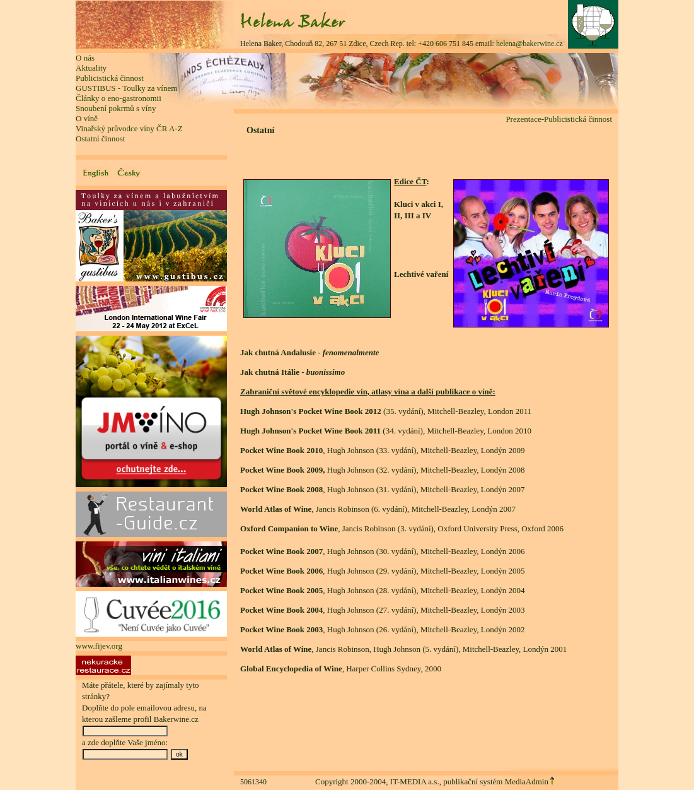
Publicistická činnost (110, 78)
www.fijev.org (99, 646)
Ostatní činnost (100, 138)
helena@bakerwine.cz (529, 43)
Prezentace (523, 119)
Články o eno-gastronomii (118, 98)
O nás (85, 57)
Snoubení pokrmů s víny (116, 108)
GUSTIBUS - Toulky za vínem (126, 88)
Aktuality (91, 68)
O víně (87, 118)
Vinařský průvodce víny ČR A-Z (129, 128)
